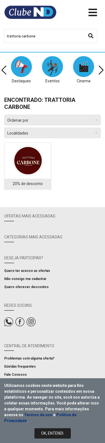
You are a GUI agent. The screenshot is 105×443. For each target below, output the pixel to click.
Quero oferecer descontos (26, 287)
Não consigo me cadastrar (25, 279)
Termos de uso (38, 415)
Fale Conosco (15, 375)
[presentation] (3, 70)
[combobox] (50, 36)
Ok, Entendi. (52, 433)
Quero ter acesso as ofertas (27, 271)
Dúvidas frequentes (20, 366)
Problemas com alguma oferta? (29, 358)
